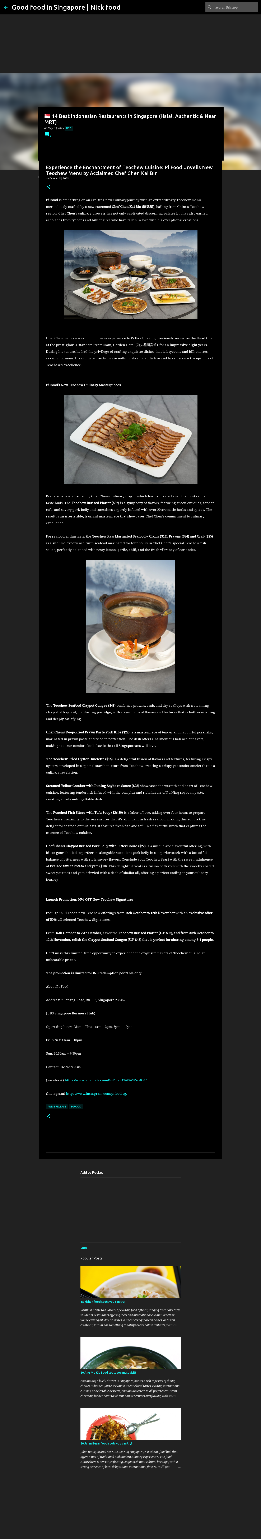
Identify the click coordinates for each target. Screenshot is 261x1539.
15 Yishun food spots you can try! (102, 1301)
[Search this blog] (236, 7)
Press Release (57, 1106)
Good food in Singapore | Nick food (66, 7)
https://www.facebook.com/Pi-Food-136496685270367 (106, 1080)
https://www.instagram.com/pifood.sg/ (96, 1093)
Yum (83, 1248)
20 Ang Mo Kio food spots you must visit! (108, 1372)
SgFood (76, 1106)
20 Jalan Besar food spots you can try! (106, 1443)
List (68, 128)
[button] (48, 187)
